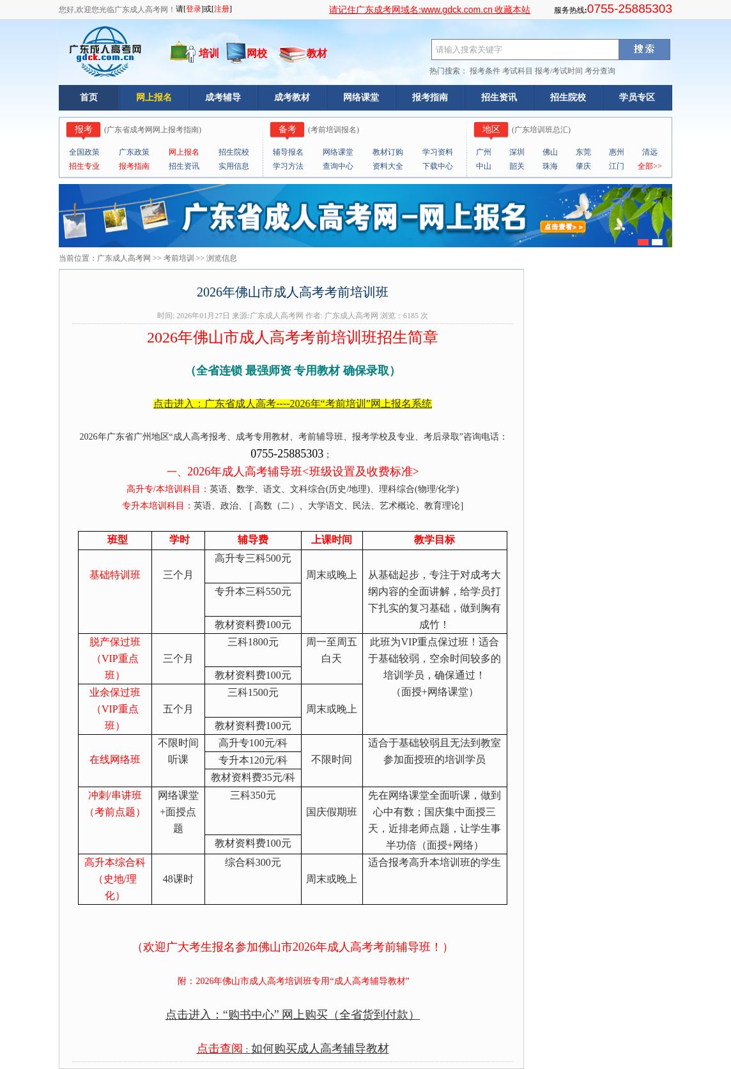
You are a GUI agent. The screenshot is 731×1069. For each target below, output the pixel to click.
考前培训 (179, 258)
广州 (483, 152)
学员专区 (637, 97)
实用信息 (234, 166)
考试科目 (517, 70)
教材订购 (388, 152)
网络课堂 (361, 97)
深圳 (517, 152)
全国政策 (84, 152)
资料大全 (388, 166)
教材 (317, 53)
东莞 (583, 152)
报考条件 (485, 70)
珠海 (550, 166)
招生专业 (84, 166)
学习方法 (288, 166)
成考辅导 (223, 97)
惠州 (616, 152)
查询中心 (338, 166)
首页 (89, 97)
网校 (257, 53)
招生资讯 (499, 97)
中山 (483, 166)
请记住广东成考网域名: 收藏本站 (429, 10)
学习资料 (437, 152)
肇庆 (583, 166)
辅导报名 (288, 152)
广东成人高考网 (124, 258)
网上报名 (154, 97)
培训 (209, 53)
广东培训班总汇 (541, 129)
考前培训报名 (334, 129)
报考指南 (430, 97)
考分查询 (600, 70)
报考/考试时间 (559, 70)
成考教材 (292, 97)
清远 (650, 152)
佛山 (550, 152)
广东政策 (134, 152)
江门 (616, 166)
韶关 (517, 166)
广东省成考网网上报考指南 (153, 129)
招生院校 (568, 97)
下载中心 (437, 166)
